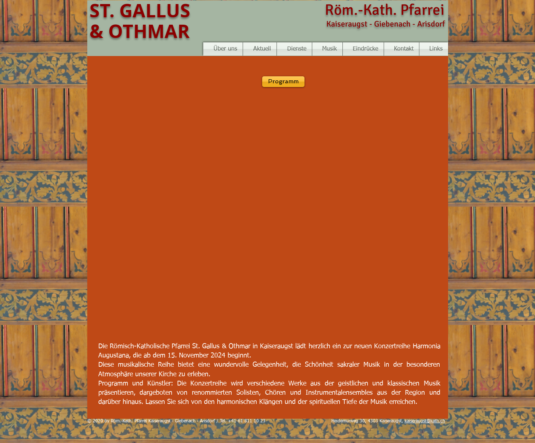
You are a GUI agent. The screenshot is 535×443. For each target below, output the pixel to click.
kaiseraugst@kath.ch (425, 421)
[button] (327, 49)
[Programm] (283, 81)
